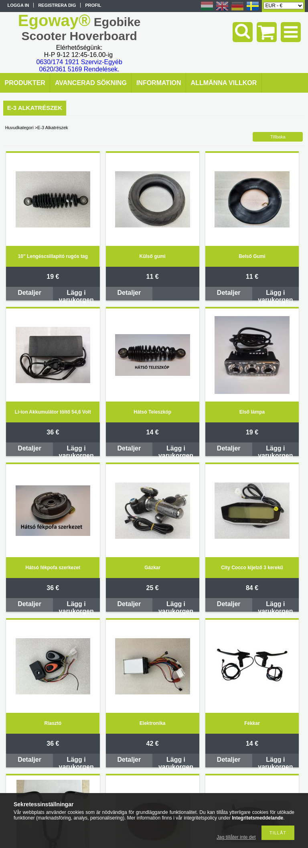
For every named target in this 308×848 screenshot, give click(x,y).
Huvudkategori (19, 127)
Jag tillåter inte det (236, 837)
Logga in (18, 5)
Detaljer (29, 292)
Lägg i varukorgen (76, 294)
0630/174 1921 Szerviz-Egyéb (79, 62)
